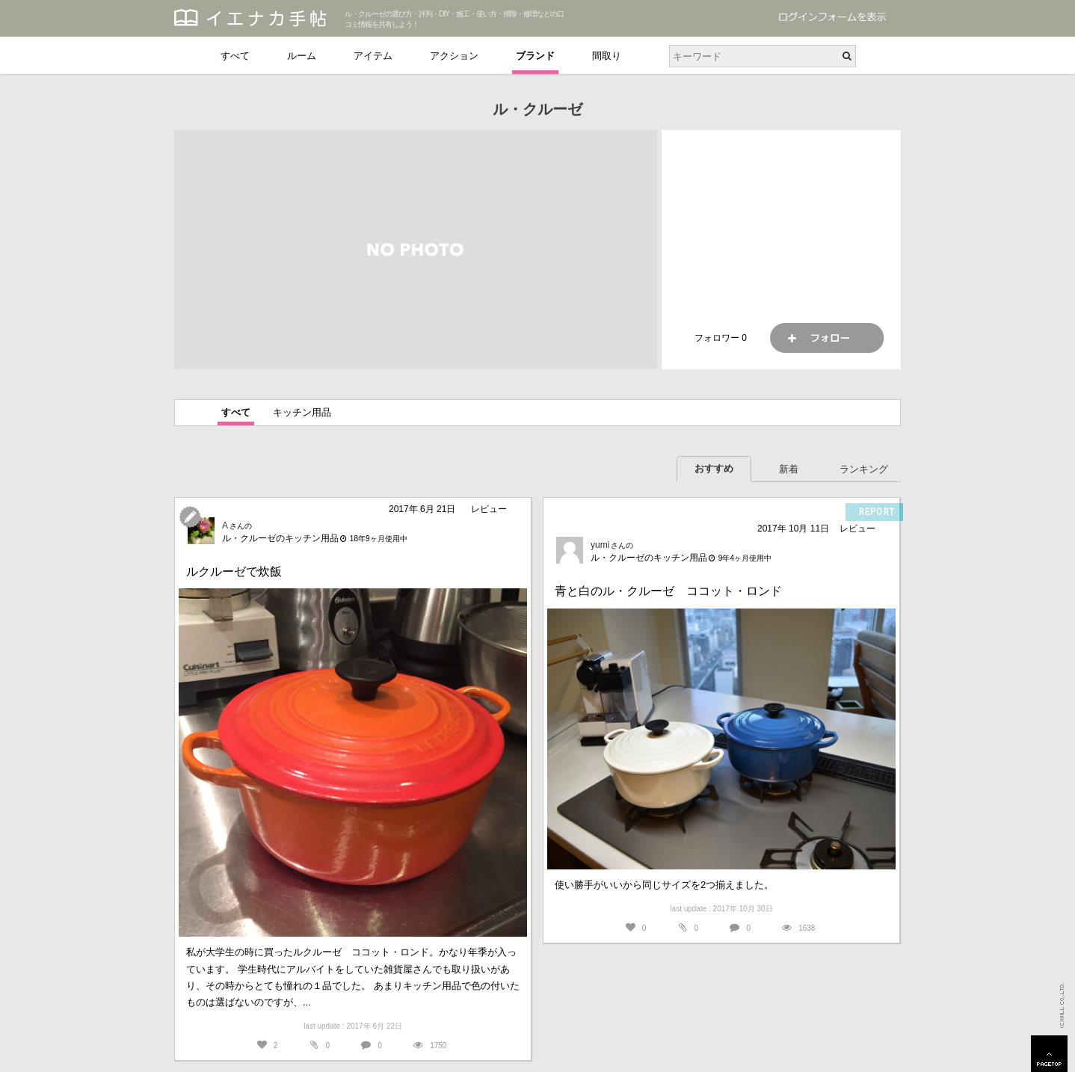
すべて (235, 55)
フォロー (826, 338)
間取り (606, 55)
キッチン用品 (302, 412)
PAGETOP (1049, 1053)
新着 (788, 469)
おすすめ (713, 468)
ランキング (864, 469)
